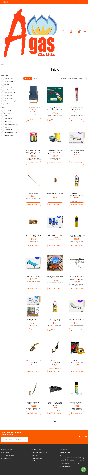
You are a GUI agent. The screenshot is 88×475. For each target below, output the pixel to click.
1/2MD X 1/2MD (55, 200)
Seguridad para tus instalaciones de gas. (77, 409)
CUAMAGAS (8, 135)
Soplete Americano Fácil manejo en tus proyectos (55, 367)
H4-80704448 (33, 325)
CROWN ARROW (10, 132)
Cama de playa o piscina (76, 157)
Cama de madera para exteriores (77, 151)
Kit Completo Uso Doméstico (77, 367)
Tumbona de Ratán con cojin (76, 320)
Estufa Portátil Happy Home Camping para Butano (55, 403)
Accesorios (9, 78)
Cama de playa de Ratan (33, 281)
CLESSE (7, 127)
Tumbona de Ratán (33, 276)
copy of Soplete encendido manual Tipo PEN (55, 109)
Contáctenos (14, 2)
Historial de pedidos (9, 455)
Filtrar (28, 78)
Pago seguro (36, 455)
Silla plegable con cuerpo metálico (55, 240)
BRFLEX (7, 121)
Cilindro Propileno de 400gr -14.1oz (77, 242)
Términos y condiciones (39, 453)
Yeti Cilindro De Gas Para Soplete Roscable (77, 236)
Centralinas (8, 98)
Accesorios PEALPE (33, 241)
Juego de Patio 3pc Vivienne (33, 320)
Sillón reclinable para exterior (33, 108)
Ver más (33, 330)
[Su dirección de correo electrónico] (12, 439)
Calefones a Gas (10, 92)
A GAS (7, 110)
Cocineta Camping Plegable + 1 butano (55, 283)
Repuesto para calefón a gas (33, 198)
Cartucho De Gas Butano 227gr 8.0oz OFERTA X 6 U (77, 200)
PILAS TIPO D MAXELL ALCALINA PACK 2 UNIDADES (33, 159)
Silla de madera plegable (33, 114)
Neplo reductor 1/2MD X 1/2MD (55, 194)
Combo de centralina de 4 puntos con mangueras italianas (76, 278)
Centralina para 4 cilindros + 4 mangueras (76, 285)
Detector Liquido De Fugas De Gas (76, 403)
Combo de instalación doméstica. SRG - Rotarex (55, 159)
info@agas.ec (66, 466)
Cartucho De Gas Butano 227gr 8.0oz (76, 194)
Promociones (7, 458)
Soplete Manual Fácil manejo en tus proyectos (55, 116)
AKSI (6, 116)
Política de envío (37, 458)
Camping (8, 95)
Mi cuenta (6, 453)
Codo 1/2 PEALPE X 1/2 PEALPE (33, 236)
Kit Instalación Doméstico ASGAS (77, 361)
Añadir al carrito (33, 120)
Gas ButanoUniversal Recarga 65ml (76, 108)
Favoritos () (82, 2)
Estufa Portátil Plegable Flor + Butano (55, 277)
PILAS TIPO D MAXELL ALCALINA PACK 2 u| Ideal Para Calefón (33, 152)
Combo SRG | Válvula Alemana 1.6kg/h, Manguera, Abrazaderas (55, 152)
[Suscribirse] (26, 439)
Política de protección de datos (42, 461)
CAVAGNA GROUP (11, 124)
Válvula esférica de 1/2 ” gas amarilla (33, 361)
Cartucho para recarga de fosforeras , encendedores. (76, 114)
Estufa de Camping (55, 410)
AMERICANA (8, 118)
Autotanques (9, 90)
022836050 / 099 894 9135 (70, 463)
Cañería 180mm (33, 194)
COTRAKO (8, 129)
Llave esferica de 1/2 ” (33, 367)
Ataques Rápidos (10, 87)
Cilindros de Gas (10, 101)
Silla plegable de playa (55, 235)
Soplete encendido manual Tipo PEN (33, 403)
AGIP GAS (8, 113)
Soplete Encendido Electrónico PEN (55, 361)
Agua (6, 84)
